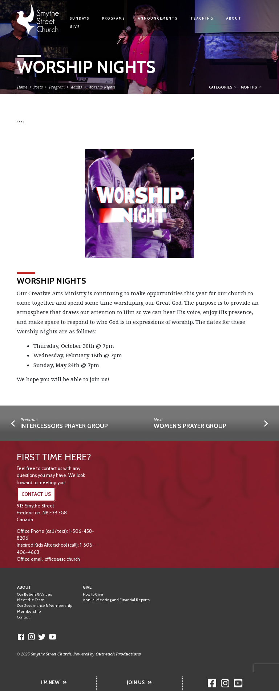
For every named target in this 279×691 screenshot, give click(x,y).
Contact (23, 617)
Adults (76, 87)
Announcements (158, 18)
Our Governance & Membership (44, 605)
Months (251, 87)
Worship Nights (102, 87)
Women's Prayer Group (190, 425)
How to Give (93, 594)
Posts (38, 87)
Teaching (201, 18)
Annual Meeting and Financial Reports (116, 599)
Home (22, 87)
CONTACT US (36, 494)
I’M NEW (54, 682)
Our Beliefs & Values (34, 594)
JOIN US (139, 682)
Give (75, 27)
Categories (223, 87)
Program (57, 87)
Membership (29, 611)
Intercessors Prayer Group (64, 425)
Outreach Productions (118, 654)
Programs (113, 18)
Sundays (79, 18)
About (234, 18)
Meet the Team (31, 599)
